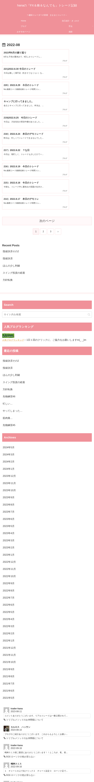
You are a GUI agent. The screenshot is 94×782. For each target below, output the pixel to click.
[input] (47, 234)
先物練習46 (9, 316)
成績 (77, 773)
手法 (17, 773)
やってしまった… (12, 330)
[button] (89, 234)
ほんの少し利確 (11, 185)
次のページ (47, 140)
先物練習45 (9, 344)
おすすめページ (47, 773)
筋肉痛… (8, 337)
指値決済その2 (11, 171)
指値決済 (8, 178)
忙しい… (8, 323)
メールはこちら (13, 739)
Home (17, 769)
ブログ (77, 769)
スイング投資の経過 (14, 192)
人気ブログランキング (13, 259)
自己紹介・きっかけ (47, 769)
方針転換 (8, 199)
